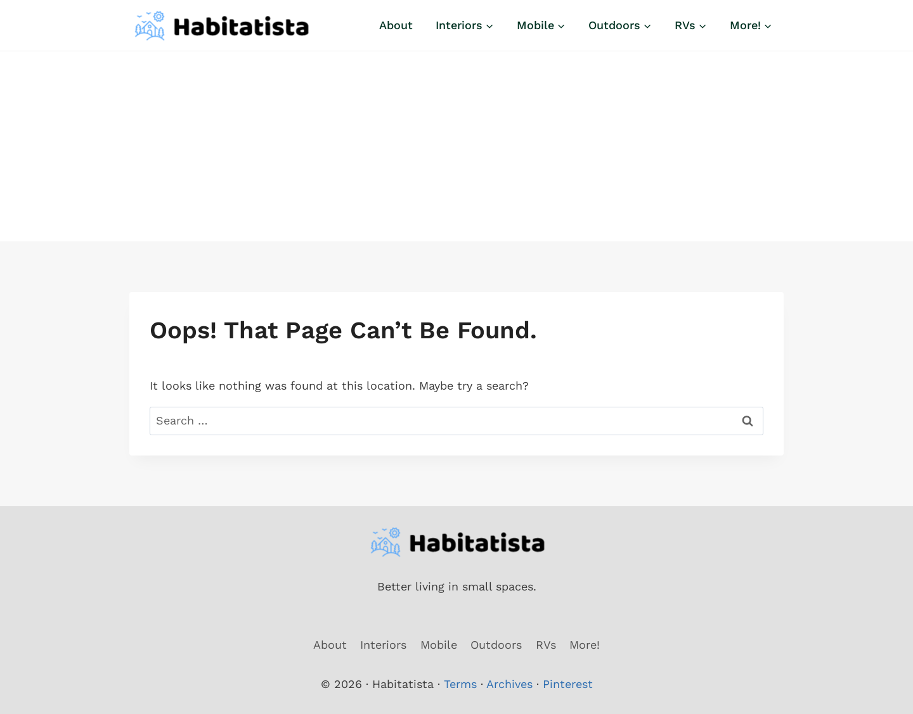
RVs (546, 644)
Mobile (438, 644)
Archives (509, 684)
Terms (460, 684)
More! (584, 644)
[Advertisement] (456, 146)
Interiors (383, 644)
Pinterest (568, 684)
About (396, 25)
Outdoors (496, 644)
